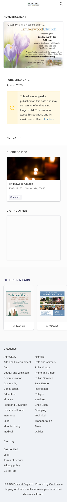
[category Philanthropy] (42, 367)
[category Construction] (11, 388)
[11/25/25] (18, 307)
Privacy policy (12, 465)
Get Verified (11, 449)
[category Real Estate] (42, 383)
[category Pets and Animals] (45, 361)
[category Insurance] (9, 415)
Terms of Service (14, 460)
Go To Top (10, 470)
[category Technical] (40, 415)
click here (48, 119)
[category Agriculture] (10, 356)
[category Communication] (13, 378)
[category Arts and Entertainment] (17, 361)
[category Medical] (8, 431)
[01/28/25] (52, 307)
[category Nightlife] (39, 356)
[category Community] (10, 383)
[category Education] (10, 394)
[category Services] (40, 399)
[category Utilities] (39, 431)
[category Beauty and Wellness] (16, 372)
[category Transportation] (43, 420)
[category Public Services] (44, 378)
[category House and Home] (14, 410)
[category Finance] (8, 399)
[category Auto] (6, 367)
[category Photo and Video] (45, 372)
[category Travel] (38, 426)
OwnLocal (54, 484)
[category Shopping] (40, 410)
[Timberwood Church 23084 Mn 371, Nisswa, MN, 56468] (33, 174)
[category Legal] (7, 420)
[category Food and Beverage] (15, 404)
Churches (15, 197)
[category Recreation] (41, 388)
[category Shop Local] (41, 404)
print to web (50, 489)
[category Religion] (39, 394)
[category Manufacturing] (12, 426)
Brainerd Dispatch (23, 484)
